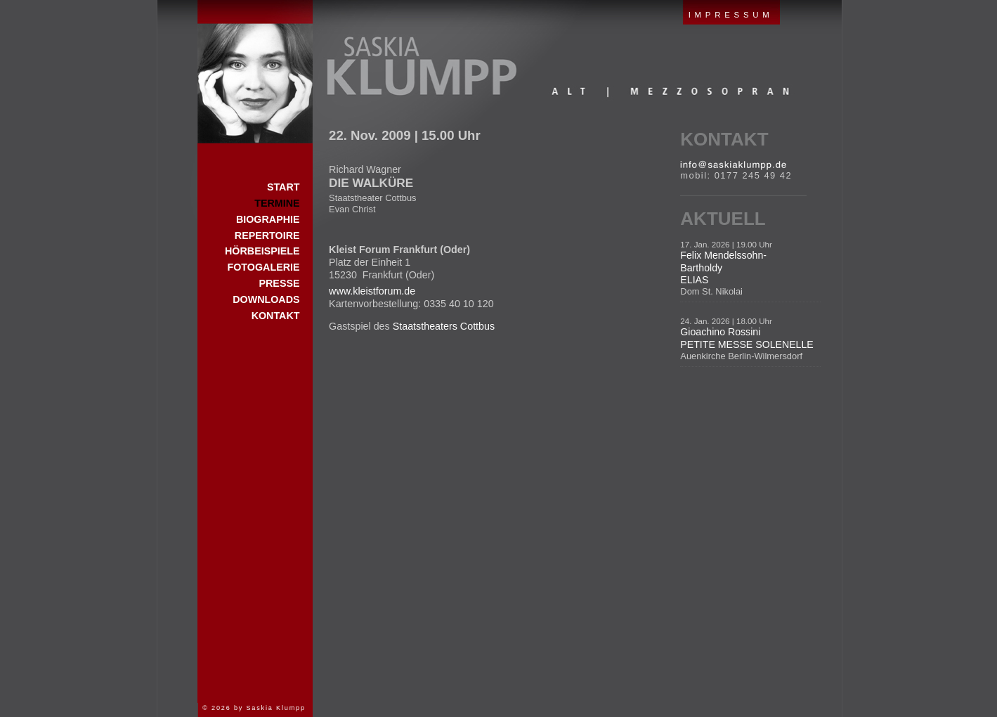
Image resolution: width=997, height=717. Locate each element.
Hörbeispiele (262, 251)
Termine (276, 203)
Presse (279, 283)
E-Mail (733, 165)
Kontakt (724, 139)
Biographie (268, 219)
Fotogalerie (264, 267)
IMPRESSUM (731, 15)
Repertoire (267, 235)
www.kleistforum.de (372, 291)
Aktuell (722, 218)
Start (255, 71)
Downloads (266, 299)
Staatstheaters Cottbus (444, 326)
